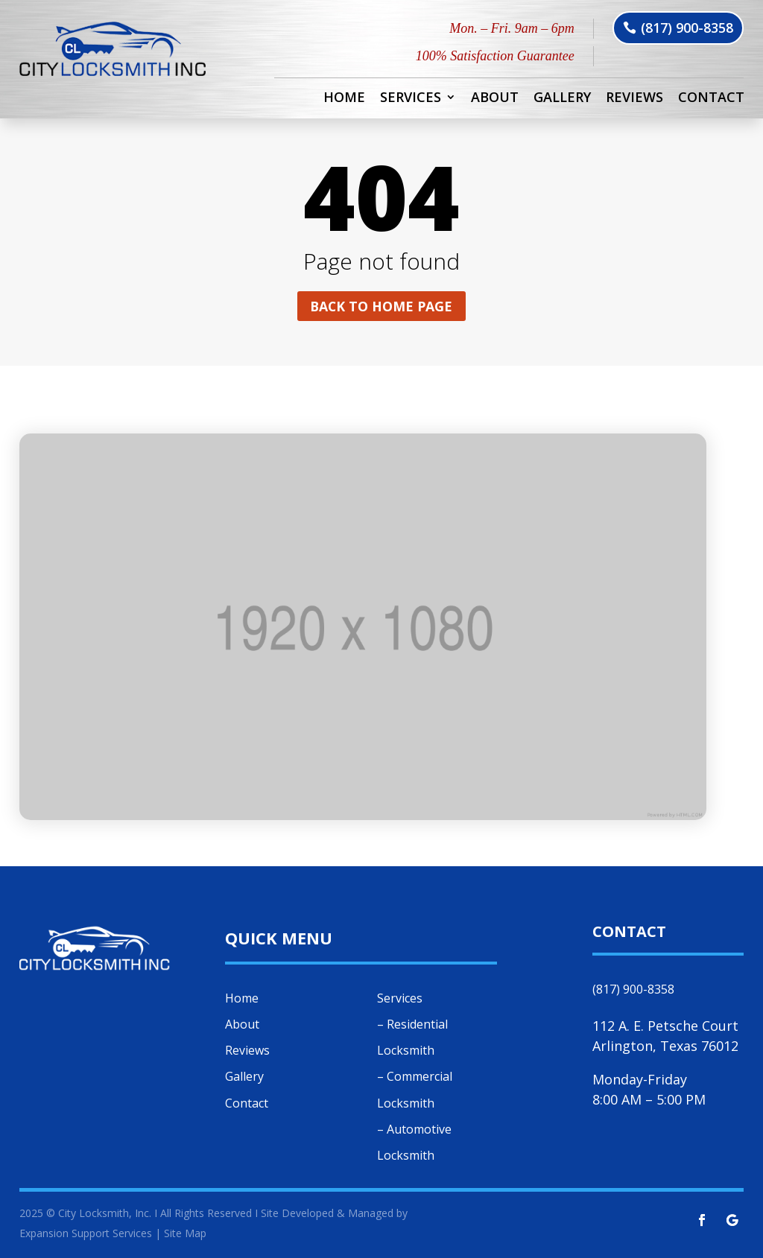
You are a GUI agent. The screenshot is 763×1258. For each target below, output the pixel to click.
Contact (711, 99)
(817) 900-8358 (687, 27)
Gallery (562, 99)
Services (410, 99)
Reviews (634, 99)
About (495, 99)
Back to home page (381, 306)
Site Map (185, 1233)
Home (344, 99)
